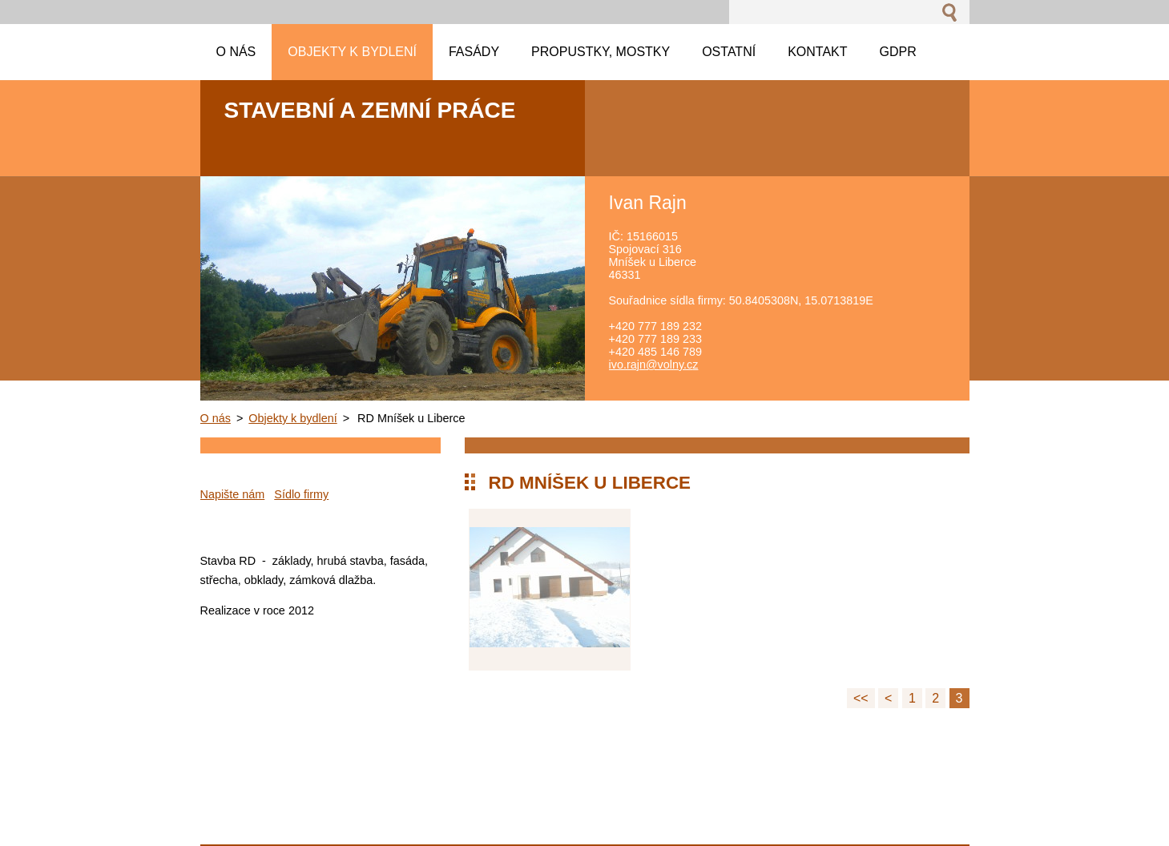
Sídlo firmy (301, 494)
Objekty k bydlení (292, 418)
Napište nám (232, 494)
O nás (215, 418)
